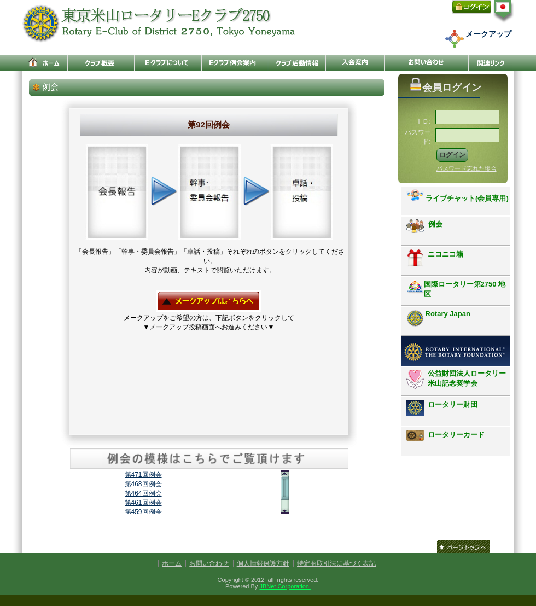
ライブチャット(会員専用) (457, 195)
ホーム (172, 563)
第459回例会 (143, 512)
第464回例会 (143, 493)
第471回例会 (143, 475)
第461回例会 (143, 502)
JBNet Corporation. (285, 586)
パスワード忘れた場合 (466, 168)
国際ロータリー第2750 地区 (456, 288)
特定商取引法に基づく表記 (336, 563)
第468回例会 (143, 484)
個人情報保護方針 (263, 563)
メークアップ (488, 34)
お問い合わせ (209, 563)
